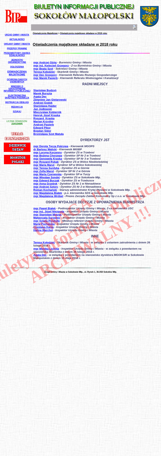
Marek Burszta (42, 93)
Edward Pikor (42, 127)
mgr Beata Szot (43, 68)
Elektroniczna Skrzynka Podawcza (17, 96)
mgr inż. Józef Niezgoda (48, 211)
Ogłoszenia (17, 67)
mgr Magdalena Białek (47, 193)
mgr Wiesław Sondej (46, 177)
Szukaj (17, 111)
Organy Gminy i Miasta (17, 44)
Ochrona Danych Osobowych (17, 80)
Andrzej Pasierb (43, 124)
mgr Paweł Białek (44, 208)
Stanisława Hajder (45, 105)
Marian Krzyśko (43, 121)
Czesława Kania (43, 227)
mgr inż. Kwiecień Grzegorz (51, 65)
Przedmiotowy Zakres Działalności (17, 54)
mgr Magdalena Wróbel (48, 196)
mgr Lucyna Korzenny (47, 152)
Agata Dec (40, 96)
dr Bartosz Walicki (45, 149)
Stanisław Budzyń (45, 90)
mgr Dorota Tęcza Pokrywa (50, 146)
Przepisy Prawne (17, 48)
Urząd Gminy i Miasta (17, 35)
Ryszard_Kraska (43, 118)
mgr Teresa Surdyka (46, 168)
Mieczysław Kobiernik (47, 112)
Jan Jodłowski (42, 109)
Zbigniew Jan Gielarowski (50, 99)
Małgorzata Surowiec (46, 217)
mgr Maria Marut (43, 164)
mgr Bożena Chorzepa (47, 155)
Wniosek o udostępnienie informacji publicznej (17, 88)
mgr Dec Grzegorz (45, 74)
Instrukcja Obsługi (17, 102)
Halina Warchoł (43, 230)
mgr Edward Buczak (46, 180)
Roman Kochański (45, 189)
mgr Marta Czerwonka (47, 174)
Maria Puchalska (44, 224)
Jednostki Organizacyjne (17, 61)
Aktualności (17, 39)
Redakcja (17, 107)
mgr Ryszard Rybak (46, 161)
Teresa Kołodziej (44, 71)
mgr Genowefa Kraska (47, 158)
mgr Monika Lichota (46, 248)
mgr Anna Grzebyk (45, 183)
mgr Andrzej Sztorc (45, 186)
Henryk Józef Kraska (46, 115)
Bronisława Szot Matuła (48, 134)
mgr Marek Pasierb (45, 78)
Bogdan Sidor (42, 130)
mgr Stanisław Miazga (47, 214)
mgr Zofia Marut (43, 171)
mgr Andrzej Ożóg (45, 62)
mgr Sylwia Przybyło (46, 220)
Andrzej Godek (43, 102)
